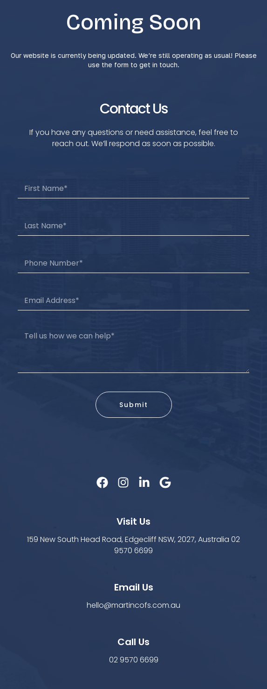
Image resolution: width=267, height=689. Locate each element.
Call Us (133, 641)
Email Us (133, 587)
